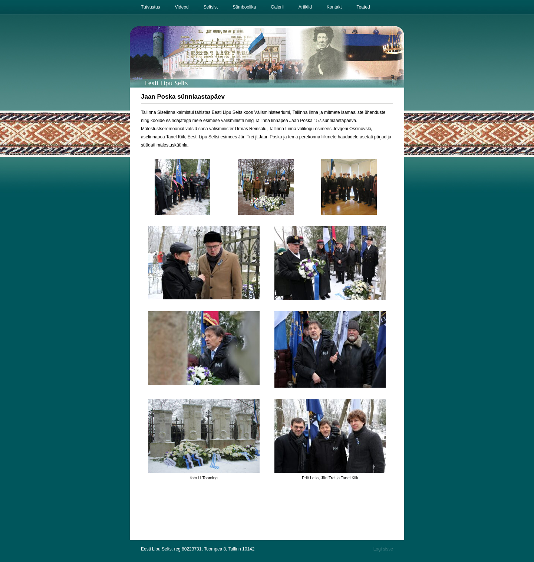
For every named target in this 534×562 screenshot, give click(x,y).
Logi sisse (383, 549)
